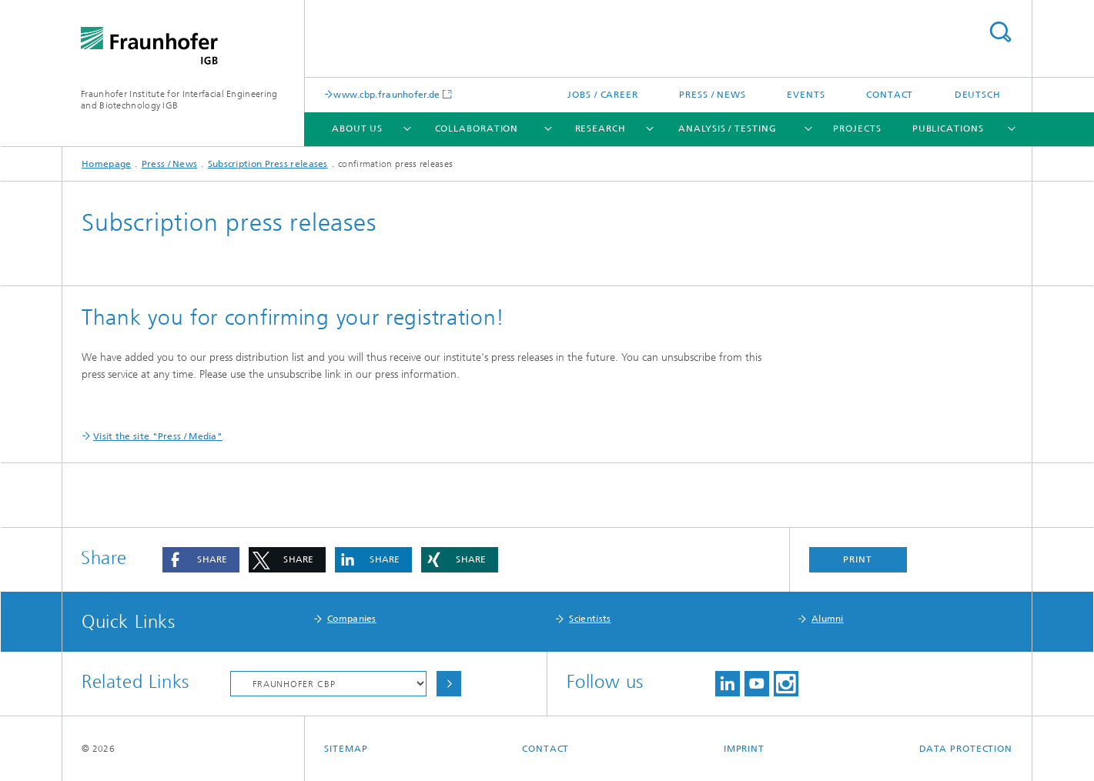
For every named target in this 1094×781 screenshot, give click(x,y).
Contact (889, 94)
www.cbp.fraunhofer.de (386, 94)
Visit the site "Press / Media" (157, 436)
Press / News (712, 94)
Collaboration (477, 128)
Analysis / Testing (727, 128)
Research (600, 128)
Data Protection (966, 748)
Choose (449, 683)
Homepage (106, 164)
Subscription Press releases (268, 164)
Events (806, 94)
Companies (351, 618)
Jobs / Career (602, 94)
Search (1000, 32)
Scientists (590, 618)
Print (857, 559)
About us (357, 128)
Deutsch (978, 94)
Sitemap (345, 748)
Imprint (744, 748)
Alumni (827, 618)
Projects (857, 128)
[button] (200, 559)
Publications (948, 128)
